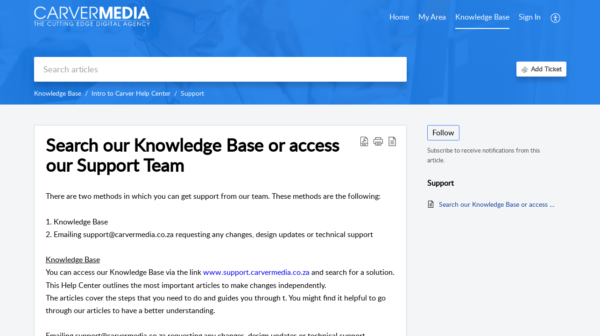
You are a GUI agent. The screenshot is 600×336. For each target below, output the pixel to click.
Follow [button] (443, 132)
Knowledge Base (57, 93)
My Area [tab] (432, 17)
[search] (220, 69)
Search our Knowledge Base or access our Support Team (192, 155)
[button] (378, 141)
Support (192, 93)
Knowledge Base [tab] (482, 17)
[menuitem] (529, 18)
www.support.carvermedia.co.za (256, 272)
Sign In (530, 17)
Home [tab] (399, 17)
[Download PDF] (364, 141)
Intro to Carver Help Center (131, 93)
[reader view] (392, 141)
